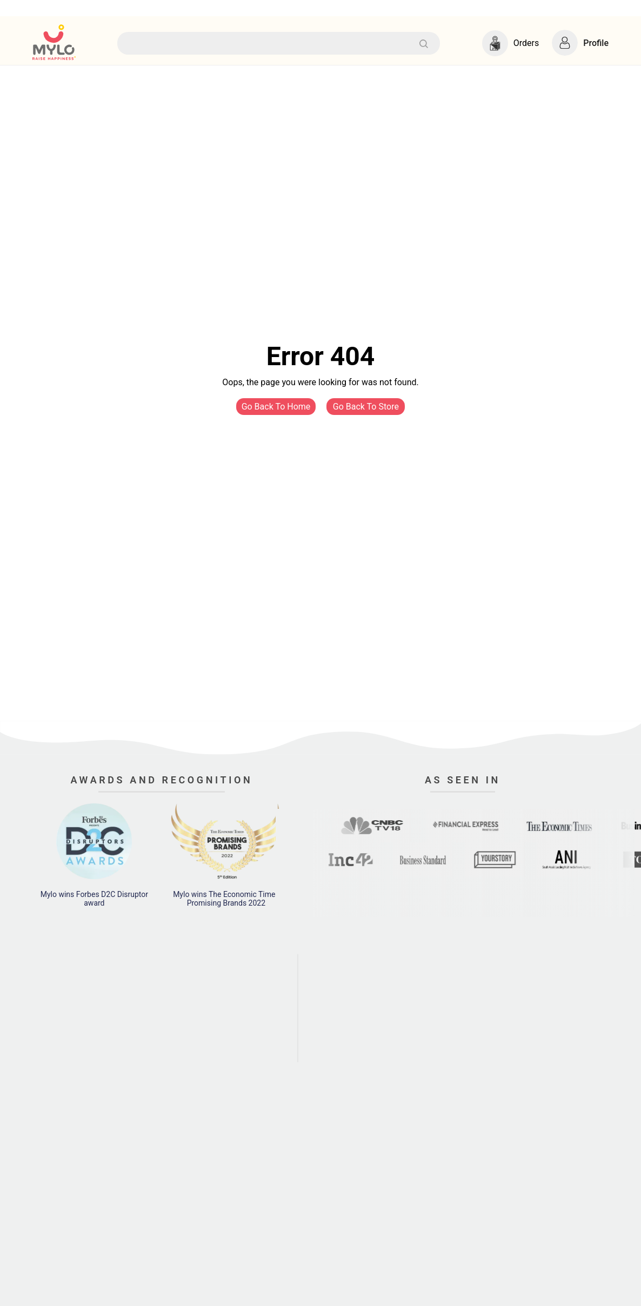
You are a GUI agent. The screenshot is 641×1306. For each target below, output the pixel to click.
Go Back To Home (276, 406)
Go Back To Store (366, 406)
